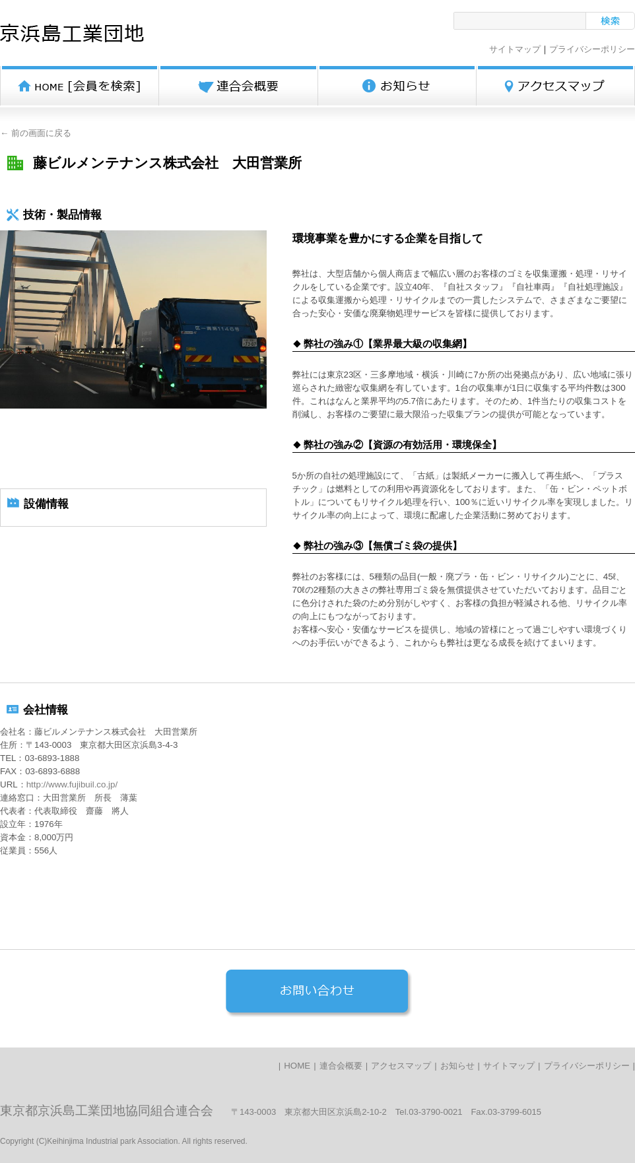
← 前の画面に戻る (35, 133)
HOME (297, 1066)
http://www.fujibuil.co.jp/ (72, 784)
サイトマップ (515, 49)
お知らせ (457, 1066)
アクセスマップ (401, 1066)
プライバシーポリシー (592, 49)
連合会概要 (340, 1066)
